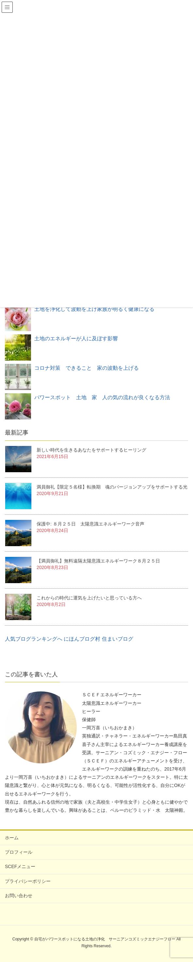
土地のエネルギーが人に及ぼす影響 (76, 338)
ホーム (12, 837)
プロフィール (18, 852)
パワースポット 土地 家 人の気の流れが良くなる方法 (102, 397)
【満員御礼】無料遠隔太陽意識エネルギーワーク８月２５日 (98, 560)
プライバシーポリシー (28, 881)
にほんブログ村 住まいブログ (98, 639)
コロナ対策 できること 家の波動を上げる (86, 368)
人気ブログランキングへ (33, 639)
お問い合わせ (18, 895)
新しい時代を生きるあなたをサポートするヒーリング (91, 450)
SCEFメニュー (20, 866)
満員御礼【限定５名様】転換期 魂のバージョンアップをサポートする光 (112, 487)
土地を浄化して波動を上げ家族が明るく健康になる (94, 309)
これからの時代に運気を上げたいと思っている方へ (89, 597)
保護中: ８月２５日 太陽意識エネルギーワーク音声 (90, 523)
